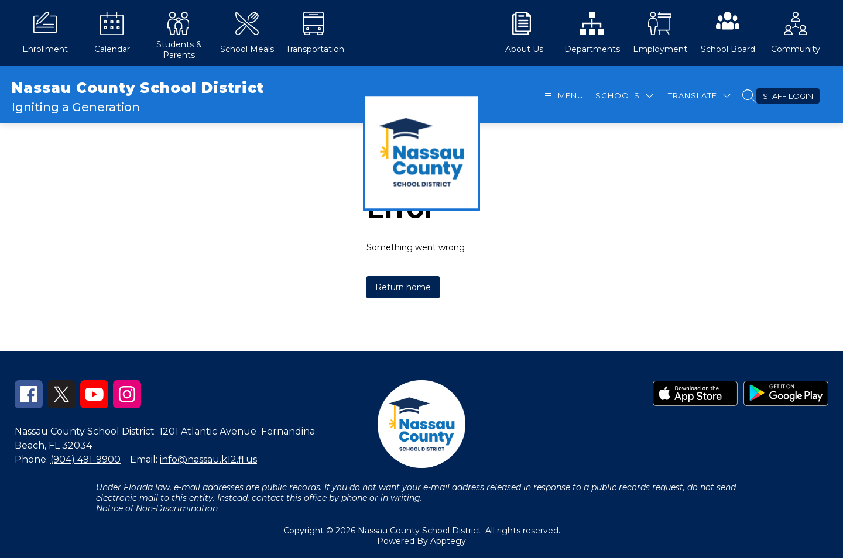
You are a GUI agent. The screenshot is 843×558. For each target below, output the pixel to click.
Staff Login (788, 96)
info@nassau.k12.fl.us (208, 459)
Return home (403, 287)
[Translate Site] (699, 95)
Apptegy (448, 541)
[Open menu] (563, 95)
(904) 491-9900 (85, 459)
